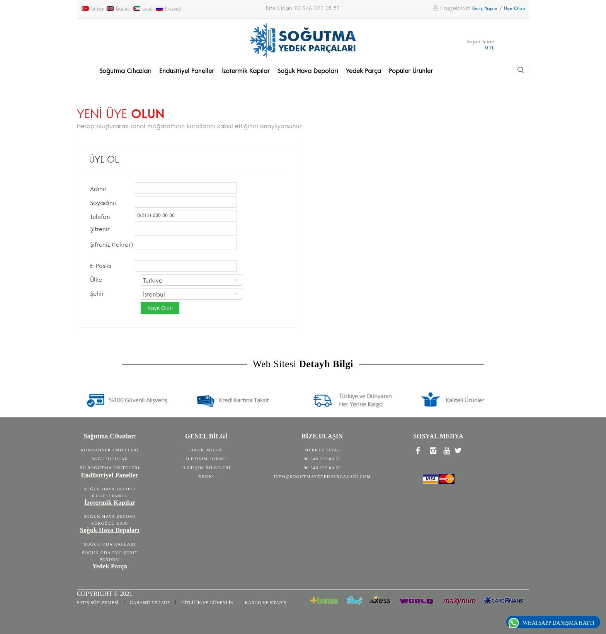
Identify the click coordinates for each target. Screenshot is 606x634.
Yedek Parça (109, 566)
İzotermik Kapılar (109, 502)
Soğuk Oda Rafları (110, 544)
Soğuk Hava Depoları (110, 530)
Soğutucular (109, 458)
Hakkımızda (206, 450)
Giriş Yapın (484, 9)
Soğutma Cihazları (109, 436)
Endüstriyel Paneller (110, 475)
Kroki (206, 476)
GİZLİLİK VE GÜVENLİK (207, 602)
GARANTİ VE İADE (150, 602)
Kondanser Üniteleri (110, 450)
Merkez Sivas (322, 450)
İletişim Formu (206, 458)
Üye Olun (514, 9)
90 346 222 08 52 (322, 458)
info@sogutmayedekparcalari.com (322, 476)
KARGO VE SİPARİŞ (265, 602)
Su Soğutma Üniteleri (110, 467)
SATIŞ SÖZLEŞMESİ (98, 602)
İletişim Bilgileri (206, 467)
